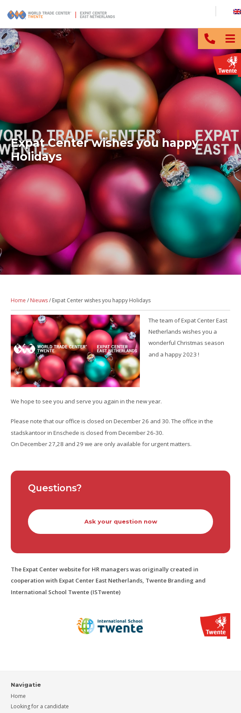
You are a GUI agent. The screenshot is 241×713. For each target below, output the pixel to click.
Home (18, 300)
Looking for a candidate (40, 706)
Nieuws (39, 300)
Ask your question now (120, 521)
